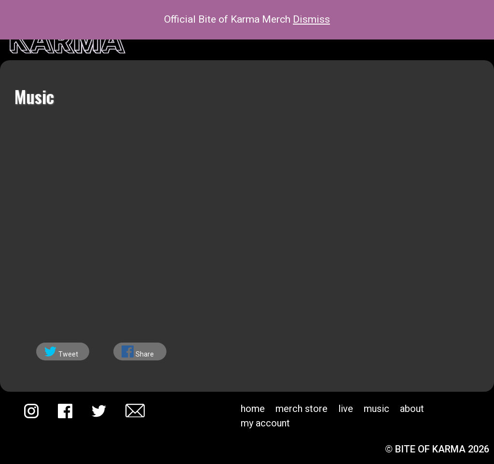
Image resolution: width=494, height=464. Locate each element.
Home (253, 408)
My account (265, 423)
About (412, 408)
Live (345, 408)
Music (376, 408)
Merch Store (301, 408)
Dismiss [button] (311, 19)
